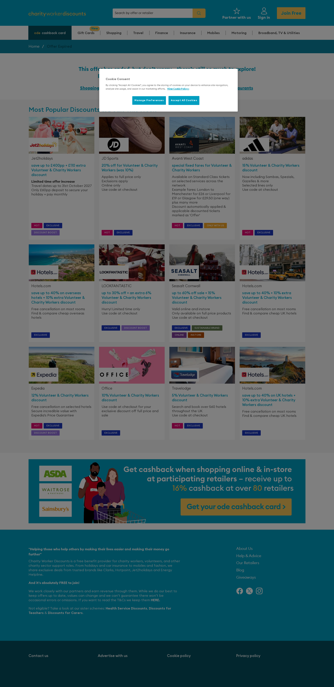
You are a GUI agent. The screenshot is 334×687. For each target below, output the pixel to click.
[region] (168, 90)
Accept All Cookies (184, 100)
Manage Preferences (149, 100)
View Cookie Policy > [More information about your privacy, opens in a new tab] (178, 89)
